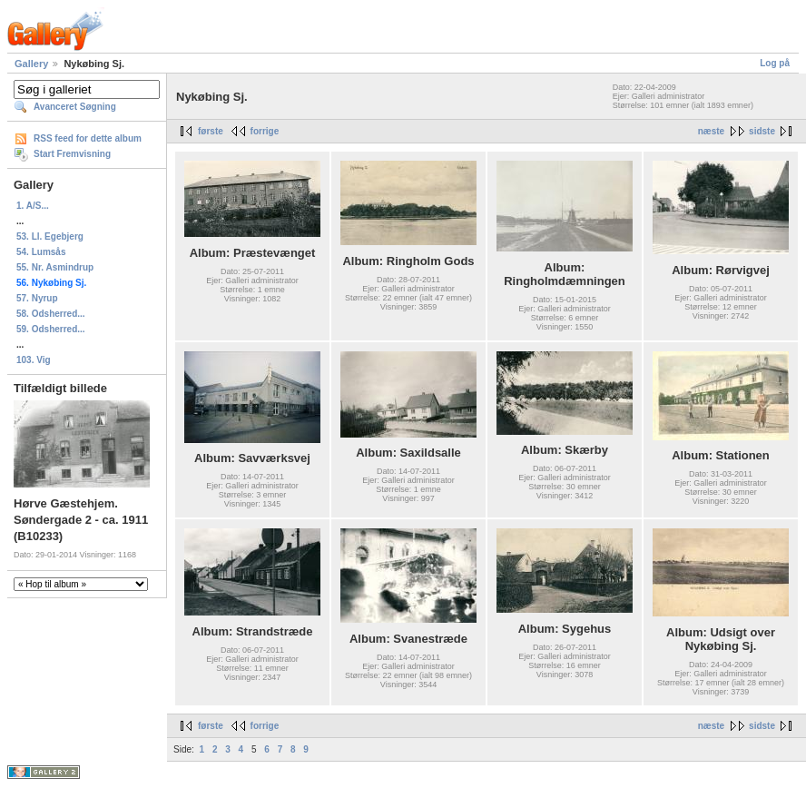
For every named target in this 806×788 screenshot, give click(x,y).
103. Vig (33, 360)
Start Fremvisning (72, 154)
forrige (265, 131)
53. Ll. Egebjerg (50, 236)
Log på (775, 63)
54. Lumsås (40, 252)
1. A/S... (32, 206)
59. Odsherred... (50, 329)
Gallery (31, 63)
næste (711, 131)
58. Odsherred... (50, 314)
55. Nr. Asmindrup (54, 267)
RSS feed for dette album (88, 138)
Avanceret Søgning (75, 107)
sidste (762, 131)
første (210, 131)
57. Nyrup (37, 298)
